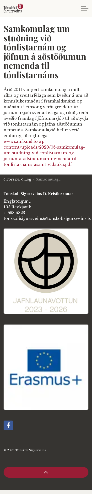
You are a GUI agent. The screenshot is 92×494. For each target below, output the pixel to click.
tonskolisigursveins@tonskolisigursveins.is (47, 218)
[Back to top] (46, 472)
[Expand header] (85, 8)
